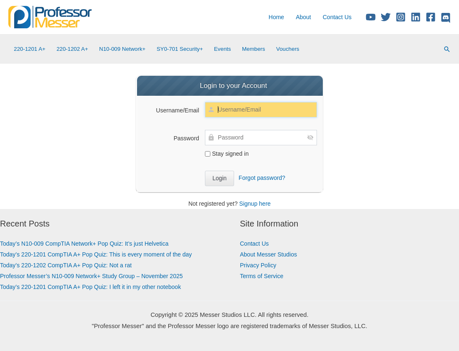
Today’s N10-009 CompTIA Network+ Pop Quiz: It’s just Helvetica (84, 243)
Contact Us (337, 17)
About (303, 17)
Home (276, 17)
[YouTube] (371, 17)
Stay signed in (227, 153)
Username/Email (177, 110)
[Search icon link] (447, 49)
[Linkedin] (416, 17)
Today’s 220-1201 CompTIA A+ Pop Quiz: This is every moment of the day (96, 254)
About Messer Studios (268, 254)
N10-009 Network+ (122, 49)
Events (222, 49)
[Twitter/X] (386, 17)
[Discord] (446, 18)
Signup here (255, 203)
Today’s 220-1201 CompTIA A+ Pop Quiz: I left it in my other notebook (90, 287)
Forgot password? (262, 177)
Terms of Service (261, 276)
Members (253, 49)
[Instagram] (401, 17)
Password (186, 138)
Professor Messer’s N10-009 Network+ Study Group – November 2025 (91, 276)
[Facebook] (431, 17)
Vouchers (287, 49)
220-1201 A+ (29, 49)
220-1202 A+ (72, 49)
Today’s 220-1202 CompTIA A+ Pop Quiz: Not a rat (66, 265)
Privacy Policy (258, 265)
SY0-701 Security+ (180, 49)
